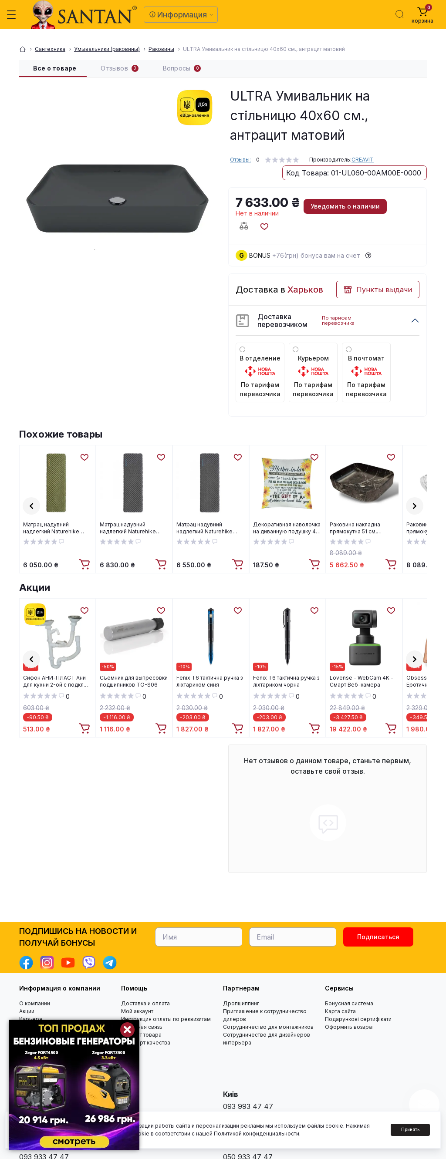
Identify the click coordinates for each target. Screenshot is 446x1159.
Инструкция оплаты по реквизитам (166, 1019)
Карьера (30, 1019)
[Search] (399, 14)
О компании (34, 1003)
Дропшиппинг (241, 1003)
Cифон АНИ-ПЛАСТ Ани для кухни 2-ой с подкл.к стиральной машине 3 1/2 (55, 681)
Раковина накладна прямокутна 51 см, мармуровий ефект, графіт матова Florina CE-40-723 (362, 528)
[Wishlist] (84, 457)
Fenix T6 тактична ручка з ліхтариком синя (209, 681)
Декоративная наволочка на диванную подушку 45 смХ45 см (287, 528)
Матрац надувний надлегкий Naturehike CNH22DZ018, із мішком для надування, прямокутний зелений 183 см (56, 528)
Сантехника (50, 49)
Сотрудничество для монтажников (268, 1027)
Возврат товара (141, 1034)
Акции (34, 587)
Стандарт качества (145, 1042)
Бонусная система (349, 1003)
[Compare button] (244, 226)
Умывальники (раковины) (107, 49)
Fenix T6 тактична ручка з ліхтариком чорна (286, 681)
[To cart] (85, 564)
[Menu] (11, 14)
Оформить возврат (349, 1027)
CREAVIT (362, 159)
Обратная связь (141, 1027)
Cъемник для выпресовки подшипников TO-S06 (134, 681)
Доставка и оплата (145, 1003)
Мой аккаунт (137, 1011)
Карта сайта (340, 1011)
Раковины (161, 49)
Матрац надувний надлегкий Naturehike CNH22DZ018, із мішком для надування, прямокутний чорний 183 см (208, 528)
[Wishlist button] (264, 226)
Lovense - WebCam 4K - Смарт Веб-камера (361, 681)
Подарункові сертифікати (358, 1019)
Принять (410, 1129)
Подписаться (378, 936)
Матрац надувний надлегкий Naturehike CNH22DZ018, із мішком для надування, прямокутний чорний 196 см (132, 528)
